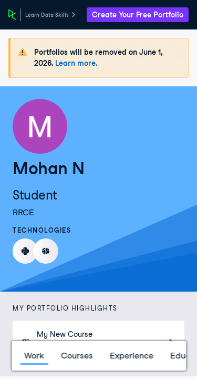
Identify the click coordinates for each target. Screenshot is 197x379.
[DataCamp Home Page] (12, 14)
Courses (76, 356)
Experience (131, 356)
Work (34, 356)
